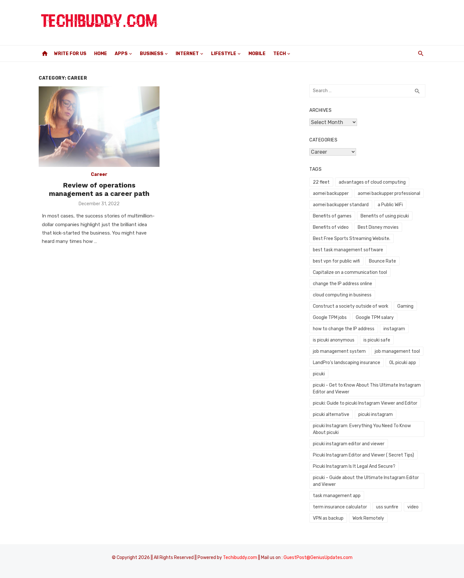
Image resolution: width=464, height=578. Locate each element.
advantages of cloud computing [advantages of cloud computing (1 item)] (372, 182)
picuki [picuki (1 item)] (319, 374)
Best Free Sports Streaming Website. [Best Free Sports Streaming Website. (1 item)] (351, 238)
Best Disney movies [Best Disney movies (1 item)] (378, 227)
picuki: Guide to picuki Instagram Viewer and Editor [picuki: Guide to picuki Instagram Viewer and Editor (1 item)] (365, 403)
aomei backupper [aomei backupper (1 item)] (331, 193)
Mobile (257, 53)
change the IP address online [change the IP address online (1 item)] (342, 283)
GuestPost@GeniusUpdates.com (318, 557)
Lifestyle (223, 53)
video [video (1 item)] (413, 507)
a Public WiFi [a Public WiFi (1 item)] (390, 204)
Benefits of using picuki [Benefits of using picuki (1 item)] (385, 216)
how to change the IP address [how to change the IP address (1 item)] (343, 329)
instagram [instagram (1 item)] (394, 329)
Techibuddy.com (240, 557)
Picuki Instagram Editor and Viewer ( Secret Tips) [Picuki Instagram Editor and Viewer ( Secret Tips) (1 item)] (363, 455)
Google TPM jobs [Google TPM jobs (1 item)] (330, 317)
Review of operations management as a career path (99, 189)
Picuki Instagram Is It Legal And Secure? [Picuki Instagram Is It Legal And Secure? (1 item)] (354, 466)
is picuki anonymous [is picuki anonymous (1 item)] (333, 340)
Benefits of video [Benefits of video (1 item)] (331, 227)
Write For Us (70, 53)
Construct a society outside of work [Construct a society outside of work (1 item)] (350, 306)
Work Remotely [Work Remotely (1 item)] (368, 518)
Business (151, 53)
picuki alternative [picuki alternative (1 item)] (331, 414)
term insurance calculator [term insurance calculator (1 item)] (340, 507)
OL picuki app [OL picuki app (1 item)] (402, 362)
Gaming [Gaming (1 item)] (405, 306)
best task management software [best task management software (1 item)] (348, 250)
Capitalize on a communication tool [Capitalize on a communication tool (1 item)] (350, 272)
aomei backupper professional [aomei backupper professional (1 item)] (389, 193)
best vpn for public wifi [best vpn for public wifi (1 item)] (336, 261)
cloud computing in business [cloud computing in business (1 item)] (342, 295)
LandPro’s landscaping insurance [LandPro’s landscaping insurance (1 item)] (346, 362)
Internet (187, 53)
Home (100, 53)
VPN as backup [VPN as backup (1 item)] (328, 518)
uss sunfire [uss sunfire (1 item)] (387, 507)
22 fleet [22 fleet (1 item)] (321, 182)
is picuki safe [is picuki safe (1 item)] (376, 340)
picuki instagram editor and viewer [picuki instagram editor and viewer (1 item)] (348, 444)
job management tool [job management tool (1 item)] (397, 351)
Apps (121, 53)
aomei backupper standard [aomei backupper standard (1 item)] (341, 204)
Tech (279, 53)
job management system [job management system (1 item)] (339, 351)
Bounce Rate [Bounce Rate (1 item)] (382, 261)
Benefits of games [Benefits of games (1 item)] (332, 216)
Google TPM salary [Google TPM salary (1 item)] (375, 317)
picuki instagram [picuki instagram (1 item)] (375, 414)
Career (99, 174)
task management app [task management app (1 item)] (337, 495)
